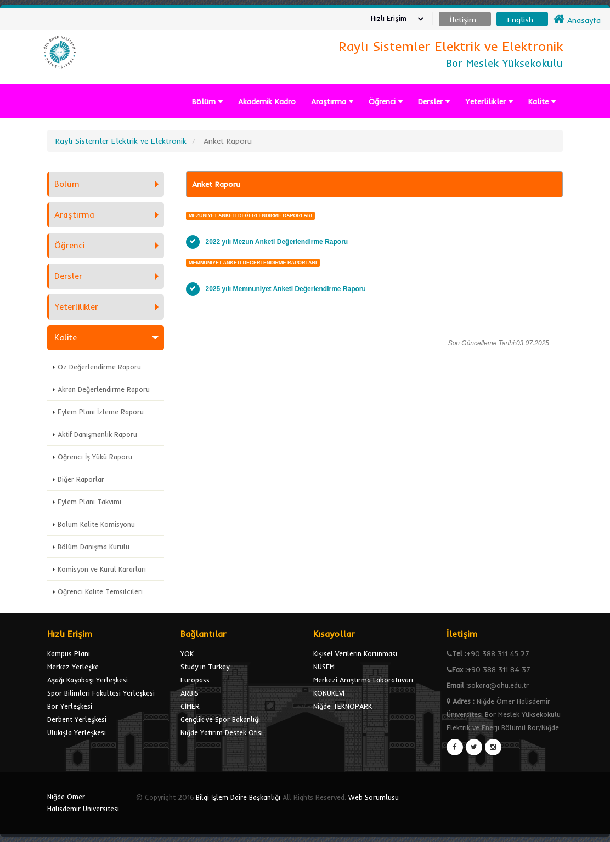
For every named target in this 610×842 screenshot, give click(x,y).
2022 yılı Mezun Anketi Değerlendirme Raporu (277, 242)
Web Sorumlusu (373, 797)
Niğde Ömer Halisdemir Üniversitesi (83, 802)
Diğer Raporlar (81, 479)
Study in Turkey (204, 666)
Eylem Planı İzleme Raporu (101, 411)
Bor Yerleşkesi (69, 706)
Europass (195, 679)
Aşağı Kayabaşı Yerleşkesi (87, 679)
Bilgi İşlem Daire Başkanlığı (238, 797)
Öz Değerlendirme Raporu (99, 366)
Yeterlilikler (489, 101)
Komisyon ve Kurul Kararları (102, 569)
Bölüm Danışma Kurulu (93, 546)
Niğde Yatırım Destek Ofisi (221, 732)
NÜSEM (324, 666)
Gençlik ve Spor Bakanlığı (220, 719)
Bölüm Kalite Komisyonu (96, 524)
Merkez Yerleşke (73, 666)
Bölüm (207, 101)
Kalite (542, 101)
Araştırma (332, 101)
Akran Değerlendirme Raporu (104, 389)
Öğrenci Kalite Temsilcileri (100, 591)
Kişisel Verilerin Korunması (355, 653)
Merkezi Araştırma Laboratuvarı (363, 679)
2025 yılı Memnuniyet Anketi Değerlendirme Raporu (286, 289)
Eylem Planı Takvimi (89, 501)
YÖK (187, 653)
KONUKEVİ (328, 693)
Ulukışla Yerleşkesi (76, 732)
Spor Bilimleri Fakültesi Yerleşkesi (101, 693)
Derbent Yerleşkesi (76, 719)
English (520, 20)
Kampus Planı (68, 653)
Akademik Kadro (267, 101)
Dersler (434, 101)
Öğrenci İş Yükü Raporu (95, 456)
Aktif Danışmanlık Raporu (97, 434)
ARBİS (189, 693)
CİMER (190, 706)
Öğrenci (386, 101)
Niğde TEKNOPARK (342, 706)
